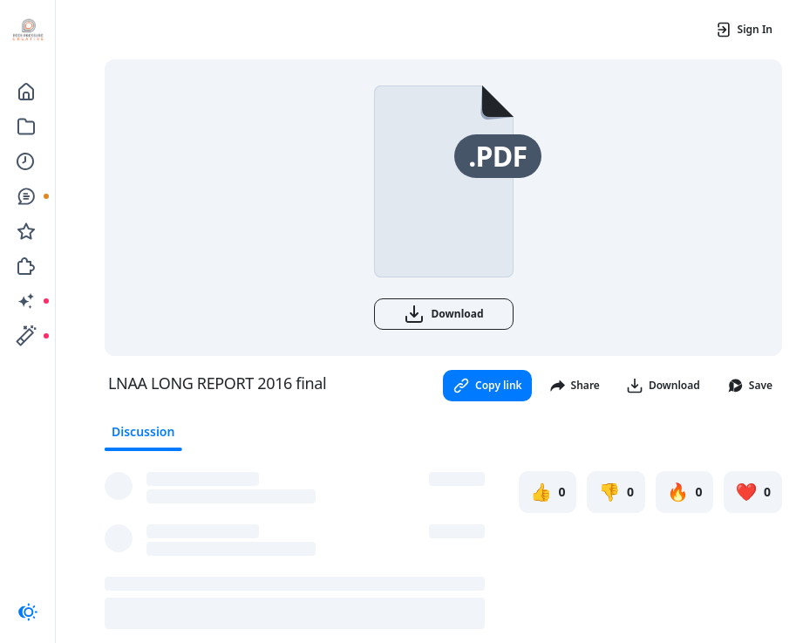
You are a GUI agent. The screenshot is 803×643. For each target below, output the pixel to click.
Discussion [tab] (143, 431)
